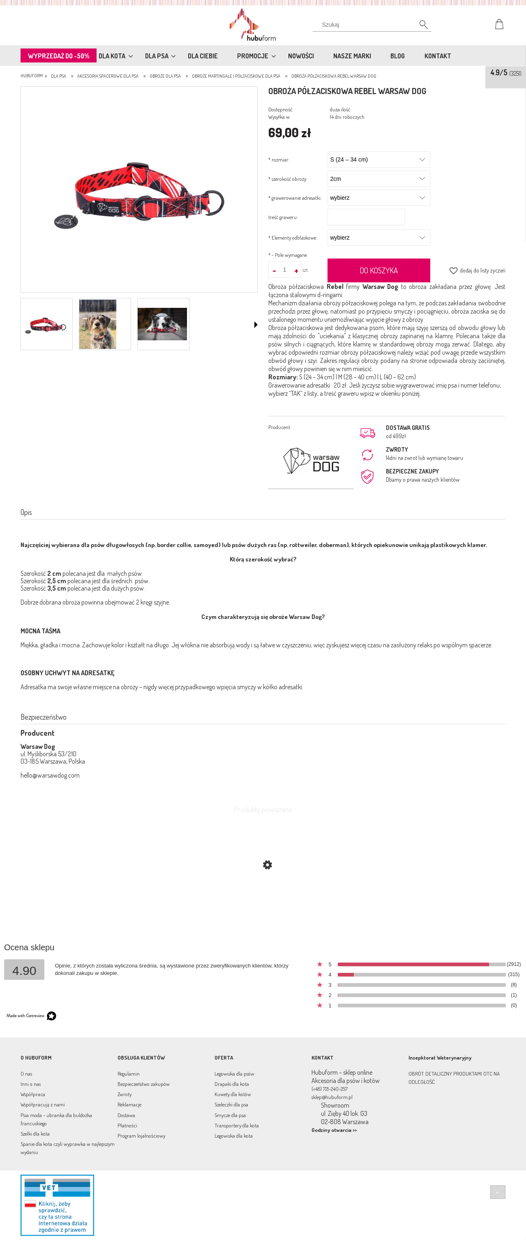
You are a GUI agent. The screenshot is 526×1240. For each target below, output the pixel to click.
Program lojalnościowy (141, 1135)
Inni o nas (31, 1084)
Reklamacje (129, 1104)
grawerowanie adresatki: (295, 197)
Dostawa (126, 1115)
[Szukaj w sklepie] (373, 25)
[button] (256, 324)
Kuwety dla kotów (233, 1094)
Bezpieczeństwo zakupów (144, 1084)
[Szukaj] (419, 26)
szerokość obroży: (287, 178)
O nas (26, 1073)
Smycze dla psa (230, 1115)
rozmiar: (279, 159)
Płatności (127, 1125)
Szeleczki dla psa (231, 1104)
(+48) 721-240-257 (329, 1088)
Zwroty (125, 1094)
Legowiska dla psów (234, 1073)
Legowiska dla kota (234, 1135)
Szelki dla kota (35, 1133)
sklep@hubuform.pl (332, 1097)
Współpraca (33, 1094)
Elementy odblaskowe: (292, 237)
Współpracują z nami (43, 1104)
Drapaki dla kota (232, 1084)
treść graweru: (283, 217)
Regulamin (129, 1073)
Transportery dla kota (237, 1125)
